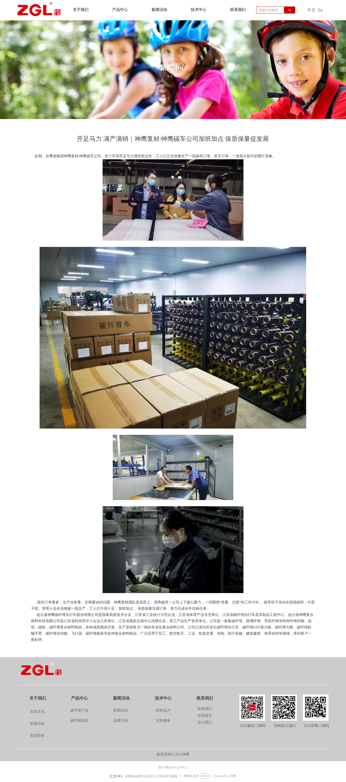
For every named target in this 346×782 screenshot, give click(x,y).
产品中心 (120, 10)
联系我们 (238, 10)
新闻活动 (159, 10)
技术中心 (198, 10)
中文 (311, 10)
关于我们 (81, 10)
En (320, 10)
